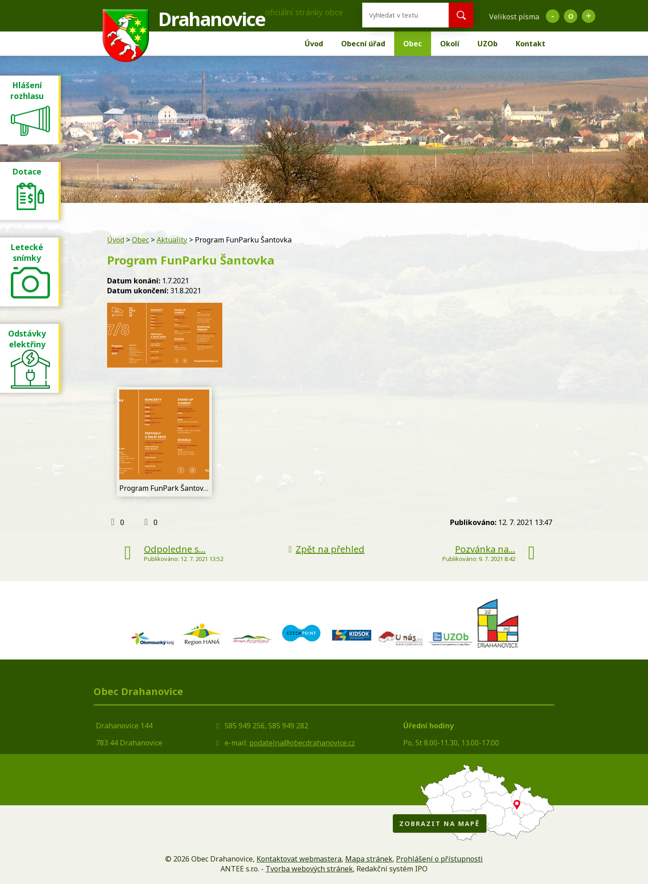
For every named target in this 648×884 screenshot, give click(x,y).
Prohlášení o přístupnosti (439, 859)
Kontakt (530, 44)
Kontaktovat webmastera (299, 859)
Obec (412, 44)
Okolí (449, 44)
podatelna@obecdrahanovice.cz (302, 743)
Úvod (314, 44)
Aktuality (172, 240)
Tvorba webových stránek (309, 869)
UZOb (487, 44)
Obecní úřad (363, 44)
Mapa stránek (368, 859)
